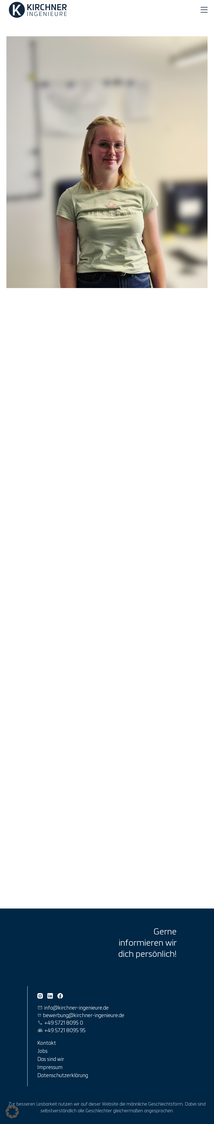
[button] (12, 1111)
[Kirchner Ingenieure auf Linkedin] (50, 996)
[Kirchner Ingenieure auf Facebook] (60, 996)
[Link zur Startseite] (38, 10)
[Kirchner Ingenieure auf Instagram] (40, 996)
